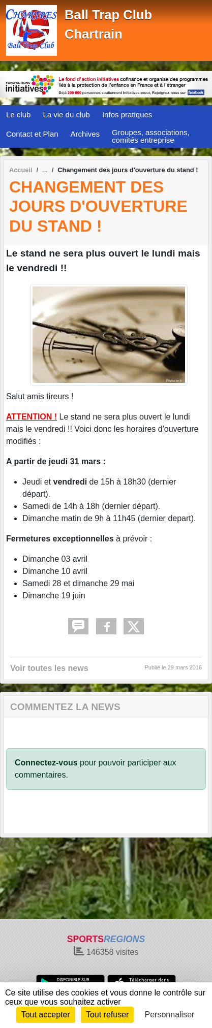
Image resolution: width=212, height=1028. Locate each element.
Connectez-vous (46, 762)
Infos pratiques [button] (127, 114)
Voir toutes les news (49, 668)
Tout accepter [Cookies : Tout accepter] (45, 1014)
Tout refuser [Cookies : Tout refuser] (107, 1014)
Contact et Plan (32, 134)
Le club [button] (18, 114)
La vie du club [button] (66, 114)
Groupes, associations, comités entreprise (151, 136)
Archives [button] (85, 134)
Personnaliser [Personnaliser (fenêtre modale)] (170, 1014)
